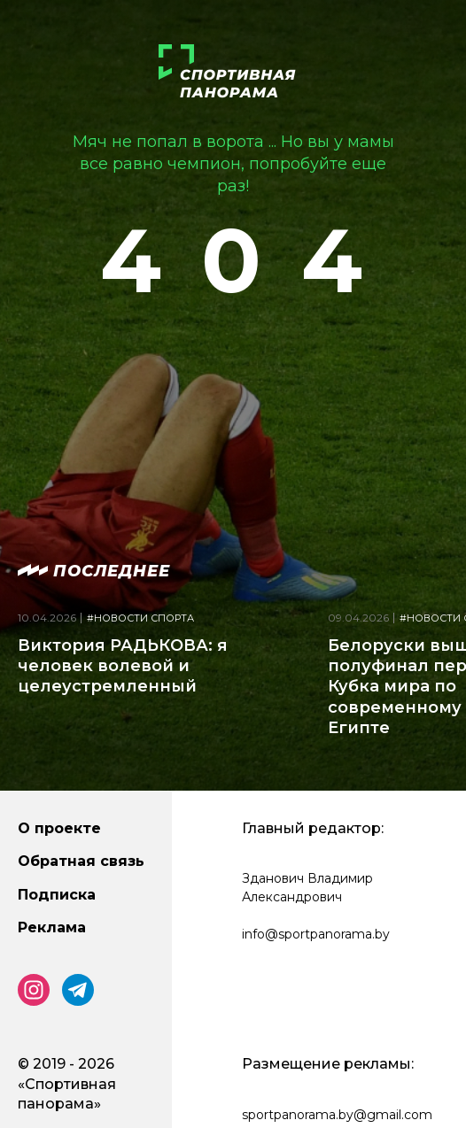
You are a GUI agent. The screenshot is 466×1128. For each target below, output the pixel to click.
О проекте (59, 828)
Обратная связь (81, 861)
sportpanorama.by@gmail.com (337, 1115)
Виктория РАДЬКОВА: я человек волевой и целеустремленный (123, 666)
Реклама (52, 927)
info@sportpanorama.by (316, 934)
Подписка (57, 894)
